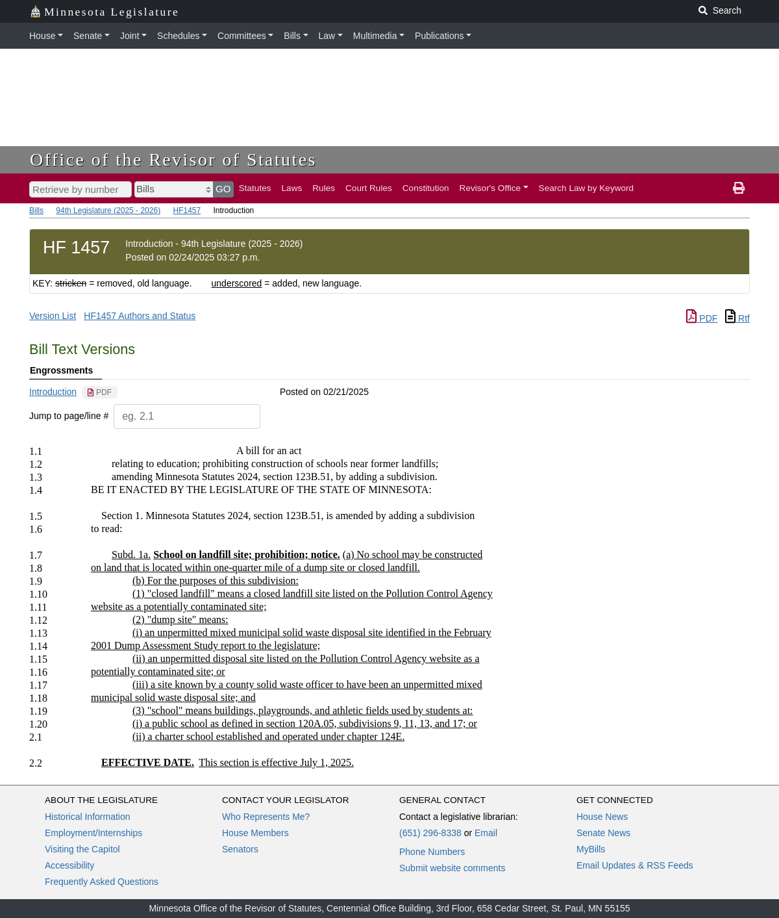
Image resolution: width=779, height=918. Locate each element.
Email (486, 833)
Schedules (178, 36)
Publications (439, 36)
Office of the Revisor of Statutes (173, 159)
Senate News (603, 833)
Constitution (425, 188)
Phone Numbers (432, 852)
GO (223, 188)
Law (327, 36)
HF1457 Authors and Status (139, 316)
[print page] (739, 188)
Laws (292, 188)
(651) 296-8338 (430, 833)
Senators (240, 849)
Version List (52, 316)
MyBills (590, 849)
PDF (701, 318)
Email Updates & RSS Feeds (634, 865)
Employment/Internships (93, 833)
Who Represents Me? (266, 816)
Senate (87, 36)
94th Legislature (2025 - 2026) (108, 210)
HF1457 (187, 210)
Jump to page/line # (68, 416)
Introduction (53, 392)
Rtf (737, 318)
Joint (130, 36)
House (42, 36)
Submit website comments (452, 868)
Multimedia (375, 36)
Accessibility (69, 865)
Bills (292, 36)
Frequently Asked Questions (101, 881)
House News (602, 816)
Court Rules (368, 188)
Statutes (255, 188)
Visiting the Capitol (82, 849)
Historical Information (87, 816)
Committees (241, 36)
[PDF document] (99, 392)
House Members (255, 833)
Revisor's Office (490, 188)
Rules (323, 188)
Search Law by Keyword (586, 188)
